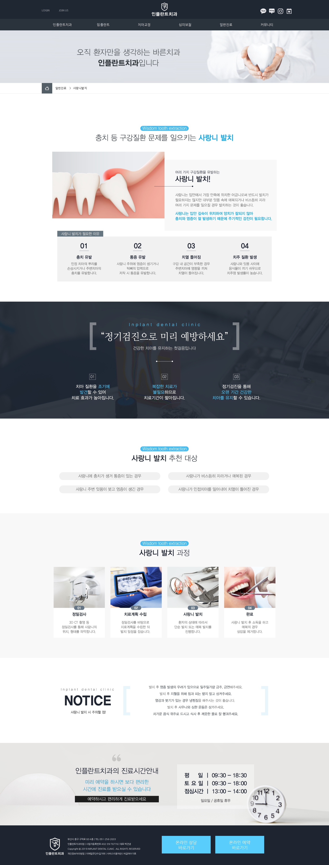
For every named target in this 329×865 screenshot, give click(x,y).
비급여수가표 (130, 854)
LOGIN (46, 10)
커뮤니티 (267, 24)
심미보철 (185, 24)
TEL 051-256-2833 (105, 839)
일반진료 (226, 24)
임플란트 (103, 24)
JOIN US (63, 10)
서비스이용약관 (114, 854)
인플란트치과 (62, 24)
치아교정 (144, 24)
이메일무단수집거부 (95, 854)
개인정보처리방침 (76, 854)
